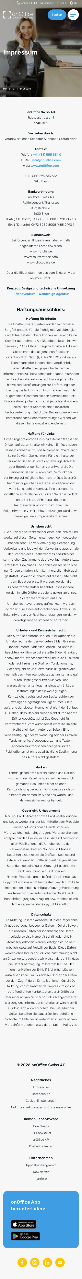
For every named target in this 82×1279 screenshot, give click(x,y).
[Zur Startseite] (18, 14)
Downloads (41, 1126)
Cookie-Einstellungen (41, 1100)
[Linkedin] (47, 1262)
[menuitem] (23, 3)
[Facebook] (22, 1262)
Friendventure (24, 294)
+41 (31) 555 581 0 (47, 154)
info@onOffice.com (46, 160)
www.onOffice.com (45, 165)
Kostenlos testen (41, 1146)
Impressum (41, 1087)
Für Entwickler (41, 1133)
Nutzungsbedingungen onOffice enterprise (41, 1107)
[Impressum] (24, 88)
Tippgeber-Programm (41, 1165)
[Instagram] (35, 1262)
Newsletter (41, 1172)
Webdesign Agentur (54, 294)
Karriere (41, 1178)
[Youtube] (60, 1262)
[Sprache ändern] (73, 3)
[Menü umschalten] (73, 14)
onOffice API (41, 1139)
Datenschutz (41, 1094)
